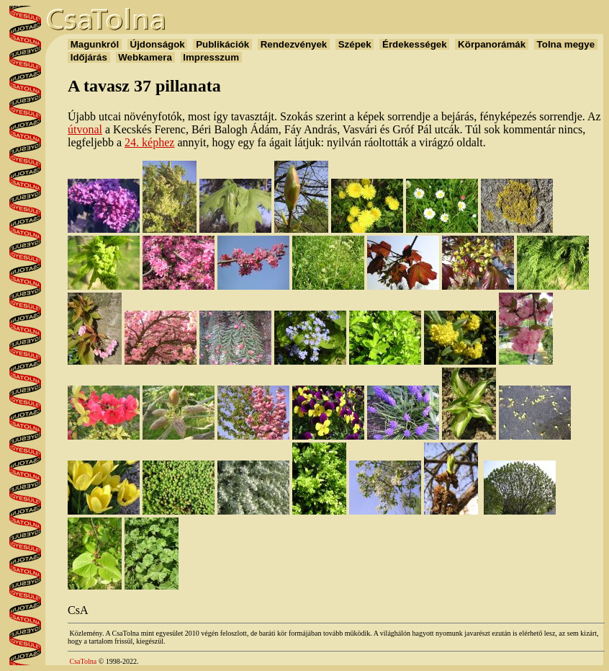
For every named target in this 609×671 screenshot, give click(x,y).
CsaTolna (83, 661)
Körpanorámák (491, 44)
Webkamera (145, 57)
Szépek (354, 44)
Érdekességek (414, 44)
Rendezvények (294, 44)
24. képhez (149, 142)
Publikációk (222, 44)
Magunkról (95, 44)
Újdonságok (157, 44)
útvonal (85, 129)
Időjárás (89, 57)
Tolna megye (565, 44)
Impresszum (211, 57)
